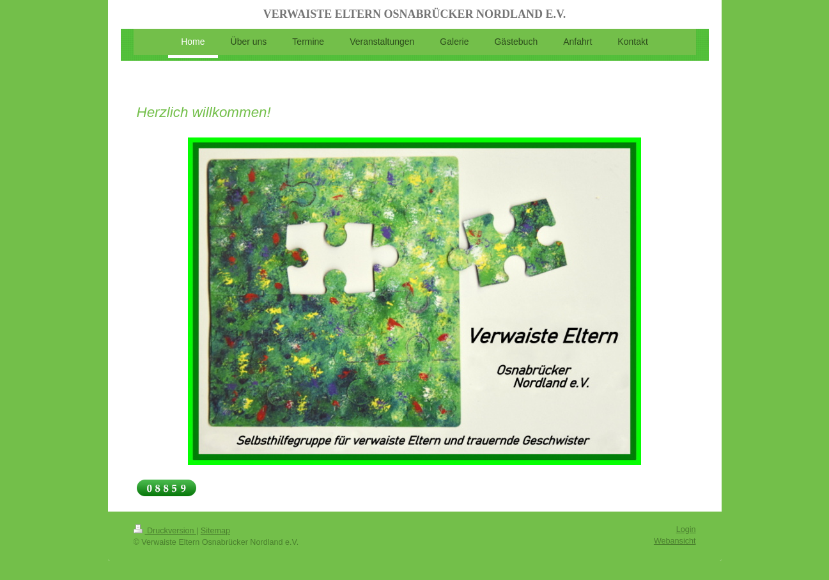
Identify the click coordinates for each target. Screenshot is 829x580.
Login (686, 529)
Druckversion (165, 530)
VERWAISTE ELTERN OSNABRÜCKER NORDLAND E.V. (414, 14)
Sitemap (215, 530)
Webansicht (675, 541)
